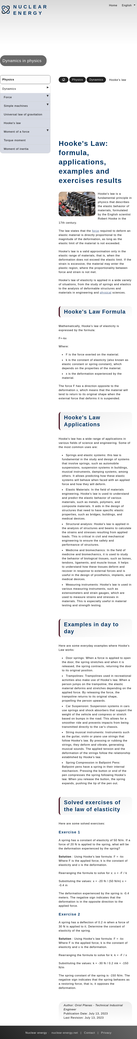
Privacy (106, 1032)
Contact (89, 1032)
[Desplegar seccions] (46, 88)
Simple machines (16, 105)
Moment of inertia (16, 148)
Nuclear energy (30, 10)
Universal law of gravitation (23, 114)
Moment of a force (16, 131)
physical (105, 292)
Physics (8, 79)
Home (113, 5)
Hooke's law (12, 123)
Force (8, 97)
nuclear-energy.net (65, 1032)
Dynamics (9, 88)
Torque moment (15, 140)
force (95, 230)
